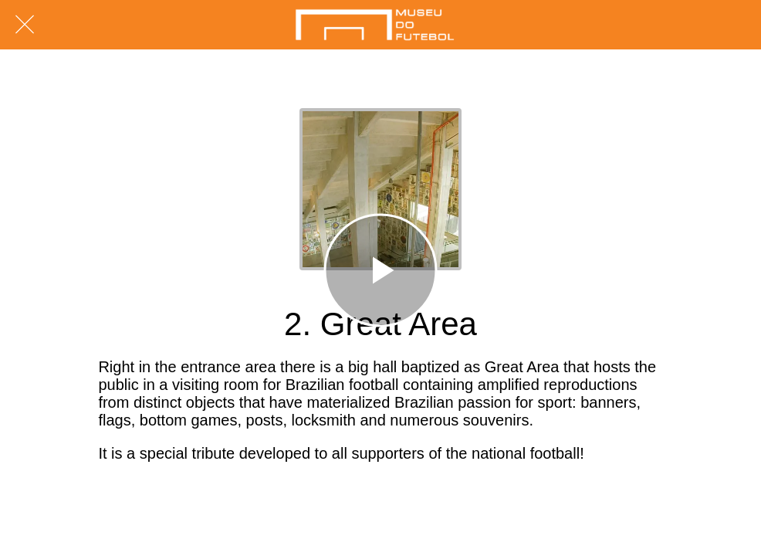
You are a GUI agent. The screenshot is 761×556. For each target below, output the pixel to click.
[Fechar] (24, 24)
